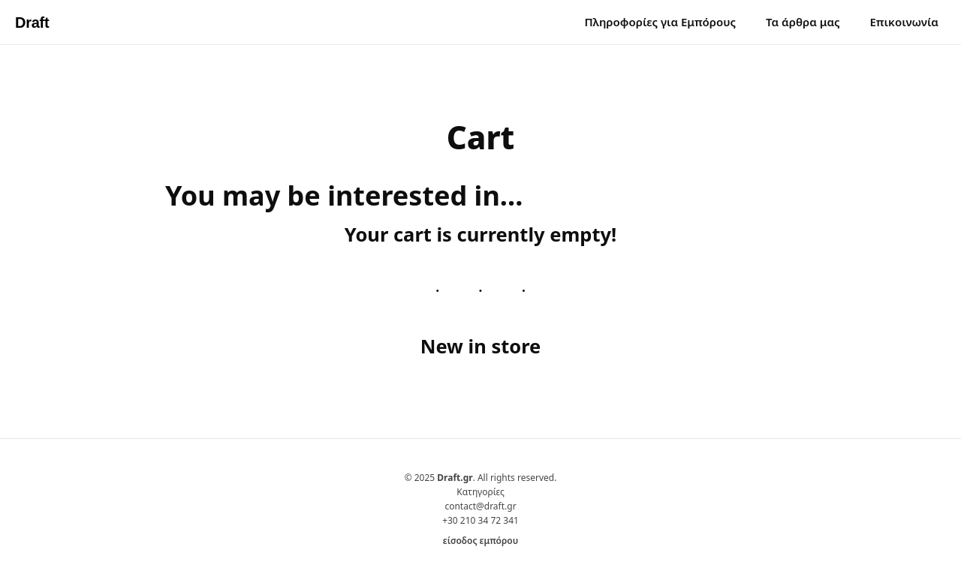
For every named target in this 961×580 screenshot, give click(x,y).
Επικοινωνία (903, 21)
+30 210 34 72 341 (480, 520)
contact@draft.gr (480, 506)
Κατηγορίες (480, 491)
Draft (32, 22)
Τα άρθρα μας (802, 21)
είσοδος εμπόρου (480, 540)
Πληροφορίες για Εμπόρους (660, 21)
